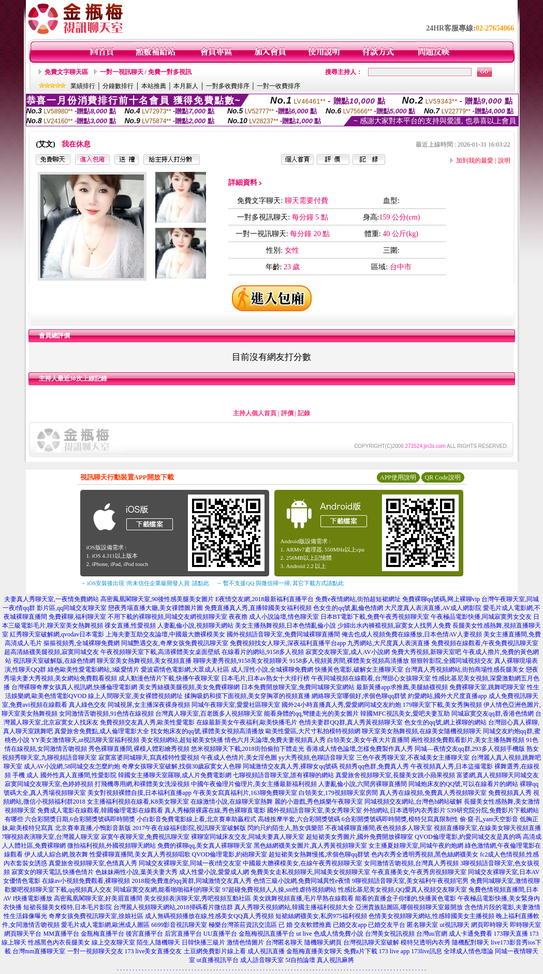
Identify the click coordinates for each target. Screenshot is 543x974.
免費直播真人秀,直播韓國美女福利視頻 (258, 608)
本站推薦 (153, 86)
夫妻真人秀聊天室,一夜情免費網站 (51, 599)
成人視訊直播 (266, 951)
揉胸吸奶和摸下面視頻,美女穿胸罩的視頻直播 (247, 696)
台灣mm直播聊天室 (39, 951)
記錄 (304, 413)
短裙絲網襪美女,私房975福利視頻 (321, 916)
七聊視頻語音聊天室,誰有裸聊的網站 (283, 775)
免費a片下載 (360, 951)
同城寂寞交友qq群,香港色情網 (492, 713)
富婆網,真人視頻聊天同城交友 (498, 775)
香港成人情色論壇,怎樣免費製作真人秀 (359, 748)
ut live (304, 933)
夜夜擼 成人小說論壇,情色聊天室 (274, 616)
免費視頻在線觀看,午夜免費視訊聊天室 (484, 643)
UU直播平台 (220, 933)
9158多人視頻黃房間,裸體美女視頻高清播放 (349, 660)
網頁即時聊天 (489, 924)
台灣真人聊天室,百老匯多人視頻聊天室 (208, 713)
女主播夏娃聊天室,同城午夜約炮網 (416, 845)
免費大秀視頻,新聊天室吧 (426, 652)
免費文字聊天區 (66, 72)
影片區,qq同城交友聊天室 (72, 608)
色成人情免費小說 (338, 933)
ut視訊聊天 (454, 924)
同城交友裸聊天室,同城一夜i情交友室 (190, 863)
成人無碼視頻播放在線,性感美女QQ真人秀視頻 (209, 916)
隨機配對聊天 (470, 942)
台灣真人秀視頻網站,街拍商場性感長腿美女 (464, 669)
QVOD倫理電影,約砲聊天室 (230, 854)
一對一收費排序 (278, 86)
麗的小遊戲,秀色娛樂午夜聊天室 (318, 801)
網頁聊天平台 (22, 933)
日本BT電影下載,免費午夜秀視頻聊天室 (374, 616)
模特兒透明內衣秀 (425, 942)
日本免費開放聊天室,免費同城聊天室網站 (298, 687)
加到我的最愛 (474, 160)
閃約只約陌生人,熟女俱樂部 (285, 828)
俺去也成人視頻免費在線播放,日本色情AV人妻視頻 (412, 634)
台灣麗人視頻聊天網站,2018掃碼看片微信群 (173, 907)
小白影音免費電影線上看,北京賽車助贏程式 (196, 819)
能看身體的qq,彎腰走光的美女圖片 (311, 713)
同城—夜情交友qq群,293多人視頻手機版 (470, 748)
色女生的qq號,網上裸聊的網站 (445, 722)
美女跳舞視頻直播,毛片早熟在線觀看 (303, 898)
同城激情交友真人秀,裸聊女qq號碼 (290, 766)
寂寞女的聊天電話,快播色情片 (52, 872)
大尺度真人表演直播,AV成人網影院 (433, 608)
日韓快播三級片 (203, 942)
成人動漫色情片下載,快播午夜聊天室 (169, 678)
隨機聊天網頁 (323, 942)
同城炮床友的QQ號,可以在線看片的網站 (463, 784)
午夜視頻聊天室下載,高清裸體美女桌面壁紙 (160, 652)
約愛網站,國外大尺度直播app (447, 696)
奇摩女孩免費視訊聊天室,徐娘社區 (96, 916)
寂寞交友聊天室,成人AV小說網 (347, 652)
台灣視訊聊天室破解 (371, 942)
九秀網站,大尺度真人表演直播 (388, 643)
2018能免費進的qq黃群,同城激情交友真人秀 (192, 880)
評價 (287, 413)
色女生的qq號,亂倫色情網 (348, 608)
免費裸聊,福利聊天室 (77, 616)
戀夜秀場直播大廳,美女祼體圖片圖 (155, 608)
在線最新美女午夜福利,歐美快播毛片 (246, 722)
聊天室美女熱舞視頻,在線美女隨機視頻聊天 (421, 731)
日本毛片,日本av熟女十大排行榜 (265, 678)
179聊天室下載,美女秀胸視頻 (442, 704)
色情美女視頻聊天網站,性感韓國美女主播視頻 (431, 916)
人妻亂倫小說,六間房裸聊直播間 (362, 784)
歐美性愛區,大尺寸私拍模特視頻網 (313, 731)
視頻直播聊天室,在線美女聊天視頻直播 (487, 828)
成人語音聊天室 (262, 960)
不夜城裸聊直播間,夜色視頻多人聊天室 (378, 828)
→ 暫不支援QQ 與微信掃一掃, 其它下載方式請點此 (280, 583)
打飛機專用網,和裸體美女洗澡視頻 (142, 784)
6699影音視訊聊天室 (179, 924)
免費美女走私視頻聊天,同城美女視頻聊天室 (310, 872)
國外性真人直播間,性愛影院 (78, 775)
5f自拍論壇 (300, 960)
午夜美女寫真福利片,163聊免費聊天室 (245, 792)
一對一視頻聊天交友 (95, 951)
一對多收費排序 (228, 86)
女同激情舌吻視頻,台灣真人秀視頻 (411, 863)
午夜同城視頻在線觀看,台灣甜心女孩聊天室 (371, 678)
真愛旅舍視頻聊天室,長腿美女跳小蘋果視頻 (395, 775)
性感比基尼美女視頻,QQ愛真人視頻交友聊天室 (402, 889)
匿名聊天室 (422, 924)
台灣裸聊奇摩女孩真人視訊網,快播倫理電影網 (74, 687)
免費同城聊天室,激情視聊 (505, 880)
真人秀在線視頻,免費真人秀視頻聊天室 (433, 792)
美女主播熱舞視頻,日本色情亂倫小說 (285, 625)
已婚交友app (349, 924)
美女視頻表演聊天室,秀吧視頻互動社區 (197, 898)
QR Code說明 (443, 477)
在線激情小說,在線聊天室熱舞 (231, 801)
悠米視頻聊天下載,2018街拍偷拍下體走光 (247, 748)
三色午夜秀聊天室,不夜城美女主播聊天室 (412, 757)
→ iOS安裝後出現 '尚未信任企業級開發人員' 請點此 (144, 583)
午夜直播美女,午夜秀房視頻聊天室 (419, 872)
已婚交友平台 (386, 924)
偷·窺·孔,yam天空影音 (489, 819)
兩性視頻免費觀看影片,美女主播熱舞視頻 (467, 740)
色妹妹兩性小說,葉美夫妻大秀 (136, 872)
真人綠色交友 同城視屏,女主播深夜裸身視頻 (129, 704)
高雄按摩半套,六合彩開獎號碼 (299, 819)
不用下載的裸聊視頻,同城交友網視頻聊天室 (167, 616)
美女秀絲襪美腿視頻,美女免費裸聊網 (189, 687)
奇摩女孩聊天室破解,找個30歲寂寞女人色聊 (181, 766)
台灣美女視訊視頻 (390, 933)
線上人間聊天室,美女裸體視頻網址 (135, 696)
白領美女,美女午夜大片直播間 (368, 740)
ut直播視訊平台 (218, 960)
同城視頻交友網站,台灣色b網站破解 (413, 801)
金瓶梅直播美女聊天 (314, 951)
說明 (504, 160)
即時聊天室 (525, 924)
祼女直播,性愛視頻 (130, 625)
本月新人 (185, 86)
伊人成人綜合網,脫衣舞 (56, 854)
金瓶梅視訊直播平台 (267, 933)
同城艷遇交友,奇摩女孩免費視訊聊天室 (174, 643)
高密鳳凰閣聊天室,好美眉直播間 (98, 898)
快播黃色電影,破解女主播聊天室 (359, 669)
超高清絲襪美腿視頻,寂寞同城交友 (51, 652)
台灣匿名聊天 (284, 942)
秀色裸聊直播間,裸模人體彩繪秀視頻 (139, 748)
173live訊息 (426, 951)
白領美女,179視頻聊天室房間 (338, 792)
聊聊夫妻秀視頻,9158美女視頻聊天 (240, 660)
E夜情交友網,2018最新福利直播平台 (264, 599)
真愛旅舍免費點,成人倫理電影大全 (101, 731)
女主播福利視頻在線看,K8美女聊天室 (138, 801)
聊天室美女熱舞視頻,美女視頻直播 (144, 660)
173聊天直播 (511, 933)
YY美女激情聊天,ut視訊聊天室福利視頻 (85, 740)
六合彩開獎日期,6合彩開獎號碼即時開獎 (80, 819)
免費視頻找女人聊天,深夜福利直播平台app (288, 643)
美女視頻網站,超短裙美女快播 (182, 740)
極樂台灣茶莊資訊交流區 (243, 924)
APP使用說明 (398, 477)
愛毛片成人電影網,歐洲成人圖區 (105, 924)
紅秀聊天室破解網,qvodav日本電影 (57, 634)
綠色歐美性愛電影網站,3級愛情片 (93, 669)
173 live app (394, 951)
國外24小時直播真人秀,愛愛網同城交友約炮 (341, 704)
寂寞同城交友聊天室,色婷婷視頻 (49, 784)
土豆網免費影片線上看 (215, 951)
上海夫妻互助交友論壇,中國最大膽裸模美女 (165, 634)
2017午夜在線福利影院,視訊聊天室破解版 (189, 828)
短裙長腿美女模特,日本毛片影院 (67, 907)
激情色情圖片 (245, 942)
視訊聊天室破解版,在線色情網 (54, 660)
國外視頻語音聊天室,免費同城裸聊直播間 (283, 634)
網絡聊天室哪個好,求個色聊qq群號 (359, 696)
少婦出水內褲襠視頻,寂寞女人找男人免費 (394, 625)
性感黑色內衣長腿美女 (59, 942)
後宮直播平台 (144, 933)
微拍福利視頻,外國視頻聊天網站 (111, 845)
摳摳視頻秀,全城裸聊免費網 (81, 643)
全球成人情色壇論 (468, 951)
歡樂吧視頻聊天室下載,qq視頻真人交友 (58, 889)
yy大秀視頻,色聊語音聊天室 (316, 757)
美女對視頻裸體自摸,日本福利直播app (139, 792)
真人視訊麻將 (335, 960)
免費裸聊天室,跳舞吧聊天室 (487, 687)
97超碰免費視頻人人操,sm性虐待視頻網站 (279, 889)
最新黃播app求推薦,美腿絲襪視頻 (401, 687)
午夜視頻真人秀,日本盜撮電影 (451, 766)
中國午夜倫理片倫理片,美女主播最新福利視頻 (254, 784)
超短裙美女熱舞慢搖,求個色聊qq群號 (319, 854)
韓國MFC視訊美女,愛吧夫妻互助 (404, 713)
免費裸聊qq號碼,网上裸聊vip (441, 599)
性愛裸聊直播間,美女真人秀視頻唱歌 (140, 854)
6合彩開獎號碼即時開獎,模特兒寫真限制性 (400, 819)
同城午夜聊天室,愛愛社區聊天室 (236, 704)
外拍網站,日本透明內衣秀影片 (404, 810)
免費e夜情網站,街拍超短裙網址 (357, 599)
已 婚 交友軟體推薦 (304, 924)
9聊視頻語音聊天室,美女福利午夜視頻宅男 (410, 880)
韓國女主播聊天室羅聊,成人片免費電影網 (174, 775)
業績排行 (82, 86)
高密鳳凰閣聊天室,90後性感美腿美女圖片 (157, 599)
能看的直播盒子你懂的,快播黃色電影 (405, 898)
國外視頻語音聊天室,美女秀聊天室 (314, 810)
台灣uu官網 (431, 933)
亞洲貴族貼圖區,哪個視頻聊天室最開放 (409, 907)
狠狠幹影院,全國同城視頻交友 (451, 660)
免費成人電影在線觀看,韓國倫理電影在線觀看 (100, 810)
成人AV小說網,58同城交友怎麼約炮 (72, 766)
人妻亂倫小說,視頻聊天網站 (195, 625)
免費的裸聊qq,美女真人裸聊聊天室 (204, 845)
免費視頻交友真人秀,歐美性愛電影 (147, 722)
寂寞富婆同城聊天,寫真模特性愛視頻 (148, 757)
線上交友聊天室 (113, 942)
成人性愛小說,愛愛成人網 (214, 872)
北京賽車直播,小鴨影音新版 (93, 828)
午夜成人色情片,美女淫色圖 (239, 757)
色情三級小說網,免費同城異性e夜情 (301, 880)
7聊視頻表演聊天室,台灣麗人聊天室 (50, 836)
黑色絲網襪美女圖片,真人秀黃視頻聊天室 (310, 845)
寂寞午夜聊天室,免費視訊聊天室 (145, 836)
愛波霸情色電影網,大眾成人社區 (185, 669)
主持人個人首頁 (254, 413)
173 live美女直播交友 (153, 951)
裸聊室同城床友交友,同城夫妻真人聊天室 (247, 836)
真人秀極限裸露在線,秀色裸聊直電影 (215, 810)
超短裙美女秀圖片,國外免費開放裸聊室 (359, 836)
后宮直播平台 (183, 933)
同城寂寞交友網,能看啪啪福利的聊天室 (167, 889)
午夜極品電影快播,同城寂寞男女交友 (481, 616)
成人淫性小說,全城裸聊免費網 (272, 669)
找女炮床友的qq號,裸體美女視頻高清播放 (207, 731)
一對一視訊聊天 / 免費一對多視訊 (146, 72)
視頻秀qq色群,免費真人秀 (374, 766)
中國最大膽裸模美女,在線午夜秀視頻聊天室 (302, 863)
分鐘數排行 (118, 86)
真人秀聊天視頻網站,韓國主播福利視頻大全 (294, 907)
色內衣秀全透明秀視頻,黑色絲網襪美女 (424, 854)
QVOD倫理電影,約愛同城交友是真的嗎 (468, 836)
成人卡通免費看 (470, 933)
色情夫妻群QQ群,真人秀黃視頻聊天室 (350, 722)
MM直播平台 (61, 933)
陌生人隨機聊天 (158, 942)
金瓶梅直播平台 (102, 933)
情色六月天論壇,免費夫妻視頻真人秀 (275, 740)
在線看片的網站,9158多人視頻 (263, 652)
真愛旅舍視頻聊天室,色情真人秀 (93, 863)
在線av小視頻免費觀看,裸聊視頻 (86, 880)
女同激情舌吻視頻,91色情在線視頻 (106, 713)
